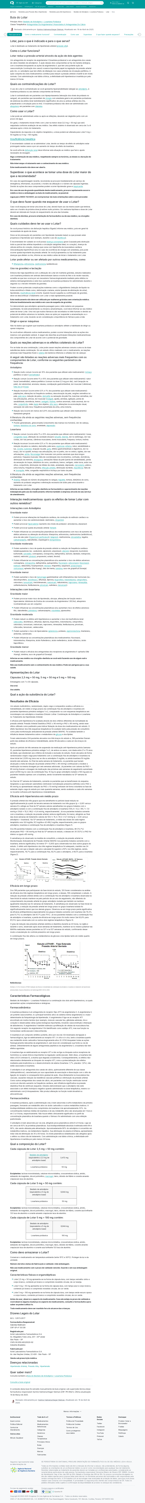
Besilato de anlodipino (39, 1155)
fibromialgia (35, 454)
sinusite (58, 437)
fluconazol (63, 563)
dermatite (46, 396)
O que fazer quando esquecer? (108, 35)
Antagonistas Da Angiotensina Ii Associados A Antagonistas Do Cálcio (56, 24)
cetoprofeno (82, 580)
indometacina (70, 580)
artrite (27, 454)
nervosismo (79, 465)
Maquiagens (122, 1430)
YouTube (100, 1433)
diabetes (38, 106)
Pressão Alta (33, 1366)
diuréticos (61, 238)
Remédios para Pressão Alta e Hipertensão (33, 12)
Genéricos (92, 6)
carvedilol (27, 554)
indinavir (17, 566)
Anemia (17, 480)
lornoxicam (28, 582)
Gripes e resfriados (16, 6)
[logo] (12, 3)
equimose (60, 446)
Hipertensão (45, 1366)
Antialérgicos (29, 6)
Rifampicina (18, 264)
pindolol (32, 556)
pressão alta (62, 46)
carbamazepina (20, 540)
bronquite (20, 470)
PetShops (122, 1433)
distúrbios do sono (28, 425)
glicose (59, 734)
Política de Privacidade (74, 1421)
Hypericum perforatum (39, 537)
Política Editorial (16, 1424)
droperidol (59, 520)
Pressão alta (60, 6)
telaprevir (54, 537)
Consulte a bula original (20, 1382)
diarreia (65, 437)
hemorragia (41, 577)
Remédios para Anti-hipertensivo (60, 12)
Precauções (128, 35)
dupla (36, 404)
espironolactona (73, 631)
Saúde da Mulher (81, 6)
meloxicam (51, 582)
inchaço (88, 372)
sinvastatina (76, 537)
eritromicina (29, 264)
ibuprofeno (59, 580)
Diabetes (50, 6)
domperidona (55, 540)
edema (41, 353)
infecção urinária (48, 468)
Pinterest (100, 1436)
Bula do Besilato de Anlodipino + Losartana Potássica (49, 1376)
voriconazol (18, 568)
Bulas (39, 1445)
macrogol (49, 1176)
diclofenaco (33, 580)
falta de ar (18, 387)
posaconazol (76, 566)
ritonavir (47, 566)
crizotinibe (55, 611)
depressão (50, 425)
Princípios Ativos (43, 1442)
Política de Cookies (73, 1424)
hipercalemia (33, 524)
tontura (17, 425)
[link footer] (46, 1491)
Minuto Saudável (16, 1438)
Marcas (40, 1451)
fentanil (53, 528)
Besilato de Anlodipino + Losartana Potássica (88, 12)
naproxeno (72, 582)
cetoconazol (73, 563)
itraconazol (84, 563)
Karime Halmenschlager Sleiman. (50, 29)
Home (14, 12)
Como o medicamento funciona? (37, 35)
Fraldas (121, 1427)
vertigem (45, 401)
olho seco (54, 404)
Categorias (41, 1430)
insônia (52, 401)
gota (49, 449)
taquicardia (78, 186)
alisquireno (14, 106)
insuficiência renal (27, 293)
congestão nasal (20, 437)
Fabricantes (41, 1455)
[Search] (102, 3)
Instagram (100, 1430)
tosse (26, 387)
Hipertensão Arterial (18, 1366)
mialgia (50, 399)
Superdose (87, 35)
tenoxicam (62, 585)
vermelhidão (34, 375)
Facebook (100, 1427)
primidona (32, 611)
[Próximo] (139, 34)
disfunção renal (31, 150)
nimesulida (82, 582)
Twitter (99, 1423)
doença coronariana (55, 242)
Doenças (40, 1448)
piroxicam (44, 585)
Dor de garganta (40, 6)
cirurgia (48, 98)
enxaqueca (38, 460)
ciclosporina (30, 563)
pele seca (22, 396)
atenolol (65, 551)
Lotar (107, 12)
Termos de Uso (72, 1427)
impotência (78, 468)
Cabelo (121, 1436)
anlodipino (83, 89)
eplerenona (53, 631)
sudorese (28, 449)
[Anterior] (5, 34)
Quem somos (15, 1421)
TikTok (99, 1439)
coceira (20, 449)
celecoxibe (18, 622)
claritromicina (40, 264)
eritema (68, 446)
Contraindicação (60, 35)
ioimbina (59, 568)
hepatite (61, 480)
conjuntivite (23, 404)
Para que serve (14, 35)
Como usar (75, 35)
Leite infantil (70, 6)
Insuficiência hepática (22, 139)
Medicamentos (42, 1421)
